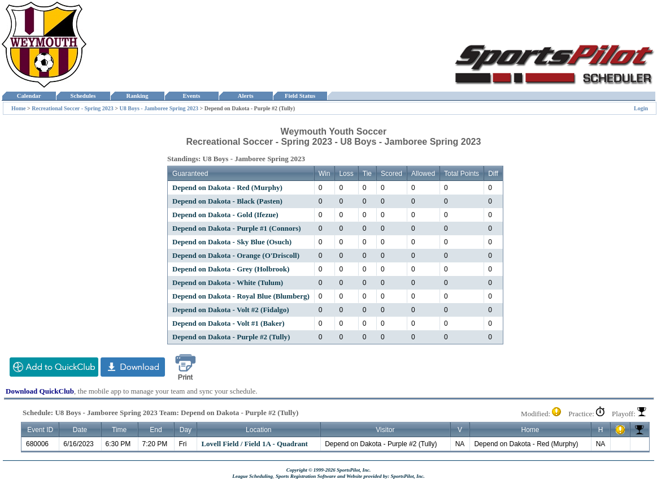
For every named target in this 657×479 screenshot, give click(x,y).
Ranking (137, 96)
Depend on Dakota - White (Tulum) (227, 282)
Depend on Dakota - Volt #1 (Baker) (228, 323)
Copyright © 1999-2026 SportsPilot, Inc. (328, 470)
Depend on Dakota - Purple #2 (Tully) (231, 337)
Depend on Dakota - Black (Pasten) (227, 201)
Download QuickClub (40, 391)
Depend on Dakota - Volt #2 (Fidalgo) (230, 309)
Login (641, 108)
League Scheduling (252, 476)
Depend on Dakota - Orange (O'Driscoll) (235, 255)
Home (18, 108)
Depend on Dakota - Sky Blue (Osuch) (231, 242)
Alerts (245, 96)
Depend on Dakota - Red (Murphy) (227, 187)
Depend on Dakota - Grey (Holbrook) (230, 269)
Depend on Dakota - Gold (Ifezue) (225, 214)
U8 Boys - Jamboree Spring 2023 (159, 108)
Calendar (28, 96)
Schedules (83, 96)
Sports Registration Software (306, 476)
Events (191, 96)
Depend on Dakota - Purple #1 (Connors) (236, 228)
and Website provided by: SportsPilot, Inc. (381, 476)
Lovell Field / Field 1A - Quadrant (254, 443)
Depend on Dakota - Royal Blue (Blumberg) (241, 296)
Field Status (300, 96)
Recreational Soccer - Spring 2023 (73, 108)
